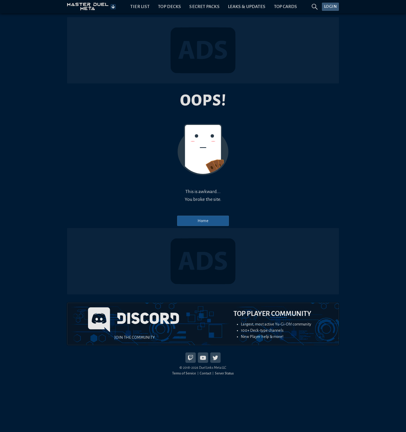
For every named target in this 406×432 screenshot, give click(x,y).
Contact (205, 373)
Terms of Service (184, 373)
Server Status (224, 373)
